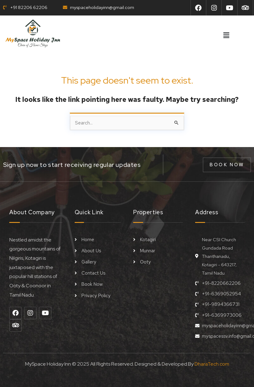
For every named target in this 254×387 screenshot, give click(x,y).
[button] (226, 35)
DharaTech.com (212, 362)
